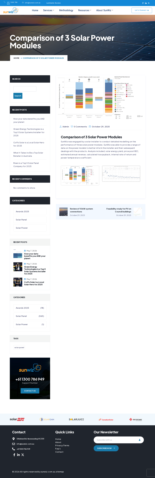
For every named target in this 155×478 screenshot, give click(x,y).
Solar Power (22, 228)
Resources (84, 10)
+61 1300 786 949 (23, 449)
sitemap (60, 471)
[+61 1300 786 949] (13, 449)
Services (48, 10)
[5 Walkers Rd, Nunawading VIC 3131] (13, 438)
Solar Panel (21, 219)
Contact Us (30, 391)
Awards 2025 (22, 211)
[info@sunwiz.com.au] (13, 444)
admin (66, 126)
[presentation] (112, 458)
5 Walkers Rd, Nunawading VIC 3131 (30, 439)
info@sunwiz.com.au (25, 444)
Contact (59, 452)
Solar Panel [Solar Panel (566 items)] (19, 347)
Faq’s (58, 448)
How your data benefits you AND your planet (35, 255)
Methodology (66, 10)
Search (16, 79)
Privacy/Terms (62, 445)
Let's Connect (142, 10)
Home (35, 10)
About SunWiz (104, 10)
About (58, 442)
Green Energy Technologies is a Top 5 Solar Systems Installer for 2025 (29, 132)
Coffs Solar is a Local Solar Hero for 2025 (34, 283)
